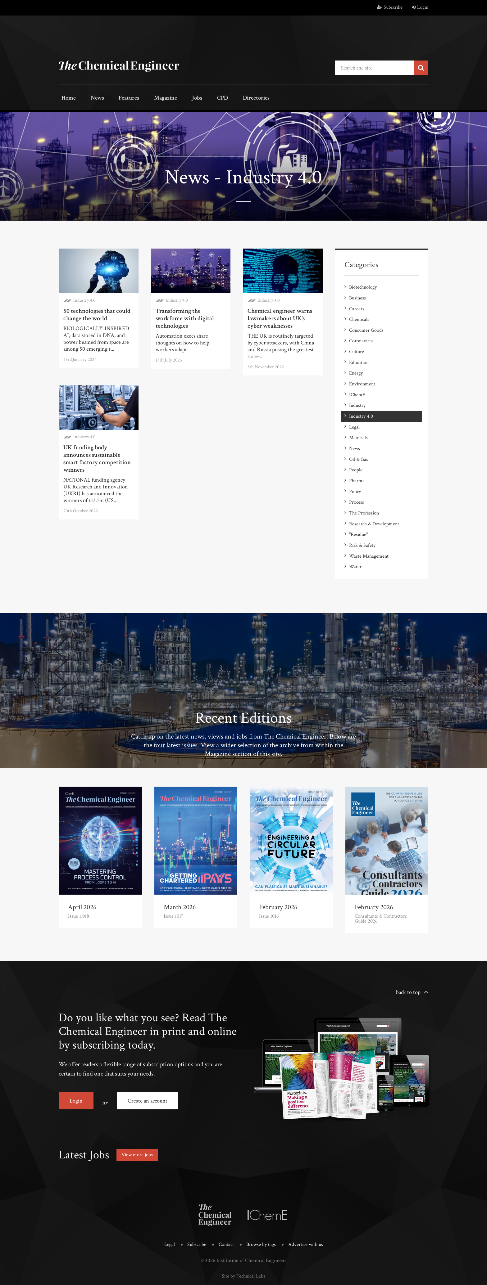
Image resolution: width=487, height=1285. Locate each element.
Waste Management (369, 534)
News (90, 98)
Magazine (150, 98)
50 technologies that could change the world (96, 313)
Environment (362, 375)
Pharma (357, 464)
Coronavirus (361, 335)
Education (359, 355)
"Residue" (358, 514)
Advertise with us (307, 1217)
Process (356, 484)
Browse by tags (261, 1217)
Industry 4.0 (84, 299)
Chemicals (359, 315)
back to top (408, 969)
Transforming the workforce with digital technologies (185, 317)
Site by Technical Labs (243, 1248)
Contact (225, 1217)
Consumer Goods (366, 325)
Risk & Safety (362, 524)
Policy (355, 474)
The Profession (364, 494)
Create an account (150, 1077)
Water (355, 544)
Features (118, 98)
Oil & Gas (358, 444)
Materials (358, 424)
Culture (356, 345)
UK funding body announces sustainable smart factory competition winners (97, 457)
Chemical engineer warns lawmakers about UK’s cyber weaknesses (280, 317)
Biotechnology (363, 285)
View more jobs (139, 1127)
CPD (197, 98)
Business (357, 295)
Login (420, 7)
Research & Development (374, 504)
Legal (354, 414)
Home (66, 98)
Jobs (177, 98)
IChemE (357, 385)
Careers (356, 305)
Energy (356, 365)
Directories (227, 98)
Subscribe (390, 7)
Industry (357, 395)
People (355, 454)
